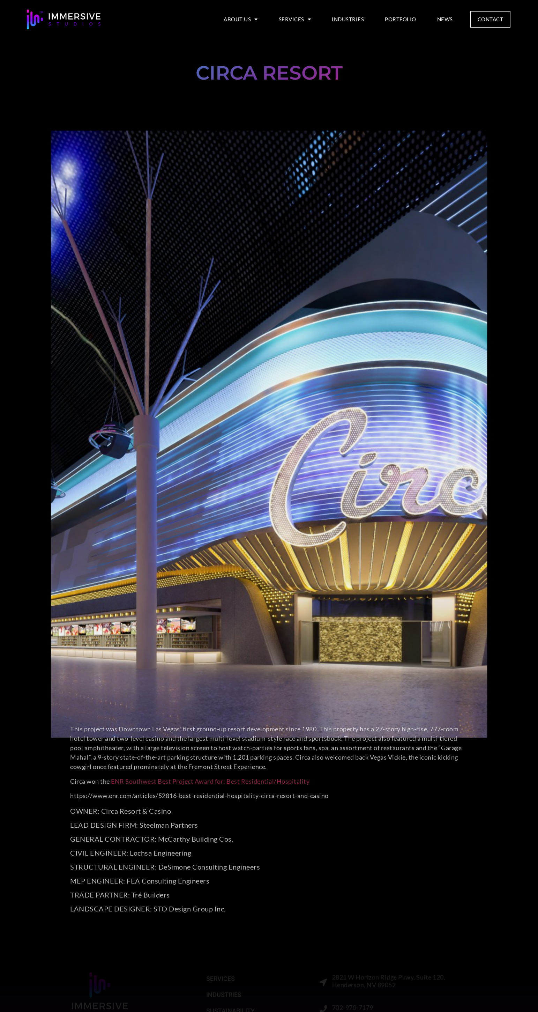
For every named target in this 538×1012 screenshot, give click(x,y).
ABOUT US (241, 19)
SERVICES (295, 19)
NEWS (445, 19)
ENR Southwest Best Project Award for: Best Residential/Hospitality (210, 781)
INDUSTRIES (348, 19)
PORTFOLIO (400, 19)
